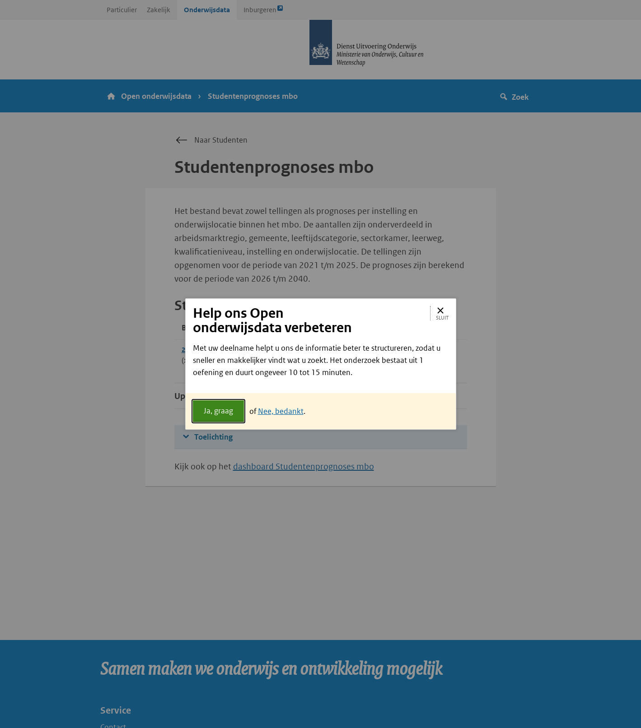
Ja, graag (218, 411)
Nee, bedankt (281, 411)
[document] (321, 367)
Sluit (442, 313)
